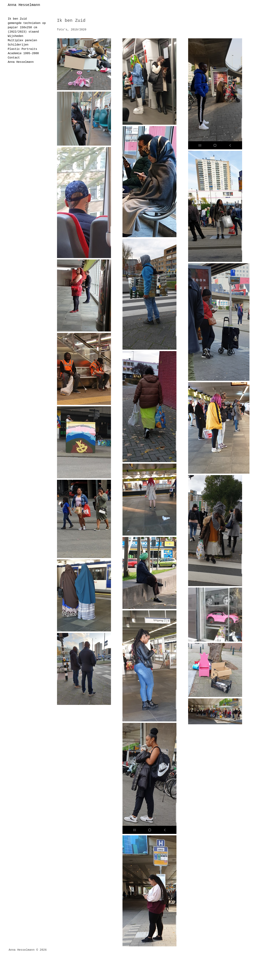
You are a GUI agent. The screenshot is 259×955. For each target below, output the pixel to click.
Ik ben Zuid (17, 19)
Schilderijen (18, 44)
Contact (14, 57)
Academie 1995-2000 (23, 53)
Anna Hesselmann (24, 5)
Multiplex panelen (22, 40)
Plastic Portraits (22, 49)
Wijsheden (15, 36)
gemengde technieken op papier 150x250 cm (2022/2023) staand (27, 27)
